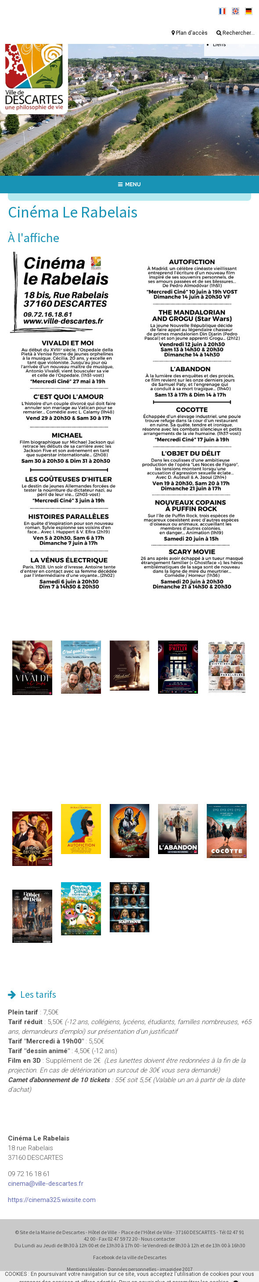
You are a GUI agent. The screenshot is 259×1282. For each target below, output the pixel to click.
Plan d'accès (190, 33)
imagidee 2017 (176, 1269)
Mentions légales (85, 1269)
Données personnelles (132, 1269)
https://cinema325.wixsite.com (52, 1200)
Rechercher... (235, 33)
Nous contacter (158, 1238)
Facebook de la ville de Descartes (129, 1257)
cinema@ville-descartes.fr (45, 1184)
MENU (129, 184)
